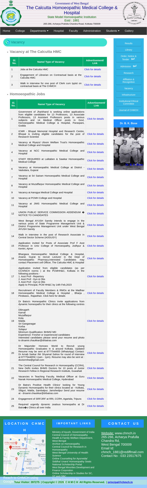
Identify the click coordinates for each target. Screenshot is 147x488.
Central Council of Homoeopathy (70, 435)
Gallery (129, 30)
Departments (39, 30)
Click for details (92, 69)
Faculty (73, 30)
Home (6, 30)
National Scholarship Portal (67, 464)
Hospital (59, 30)
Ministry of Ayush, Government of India (73, 432)
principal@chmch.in (120, 482)
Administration (92, 30)
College (20, 30)
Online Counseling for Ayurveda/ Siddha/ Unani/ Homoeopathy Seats (71, 460)
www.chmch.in (125, 433)
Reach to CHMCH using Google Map (24, 477)
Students (112, 30)
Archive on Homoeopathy (66, 443)
